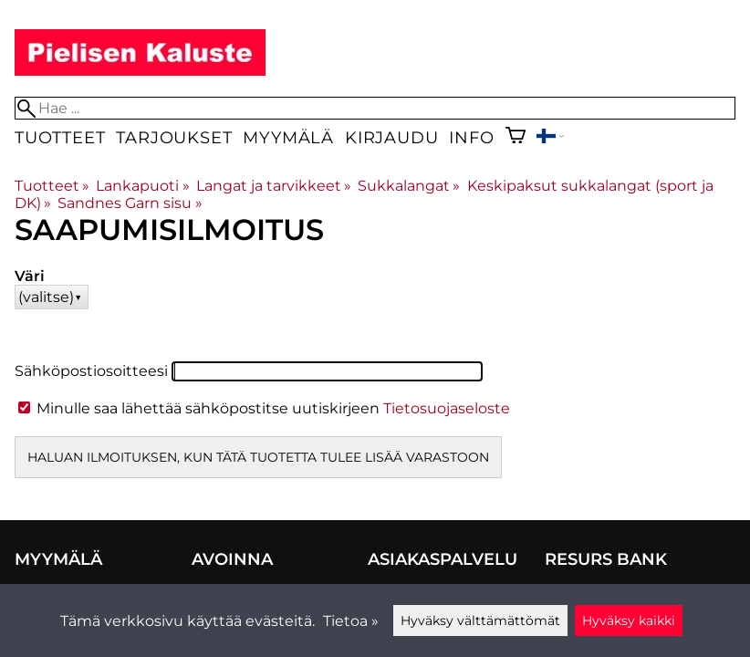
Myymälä (288, 137)
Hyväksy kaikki (628, 620)
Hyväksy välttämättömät (480, 620)
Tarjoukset (174, 137)
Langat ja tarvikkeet (273, 185)
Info (471, 137)
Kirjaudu (391, 137)
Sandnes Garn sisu (129, 203)
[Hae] (375, 108)
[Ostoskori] (515, 137)
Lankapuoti (142, 185)
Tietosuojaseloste (446, 408)
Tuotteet (60, 137)
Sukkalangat (409, 185)
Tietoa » (351, 621)
